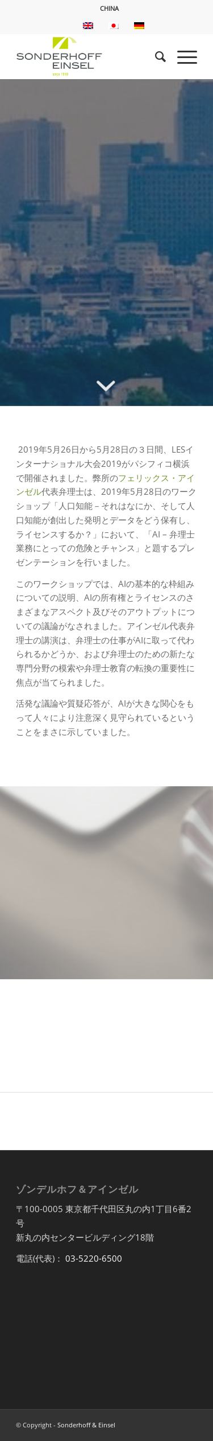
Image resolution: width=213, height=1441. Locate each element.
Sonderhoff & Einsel (86, 1425)
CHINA (109, 8)
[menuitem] (109, 8)
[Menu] (181, 56)
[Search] (155, 56)
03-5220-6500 (93, 1258)
